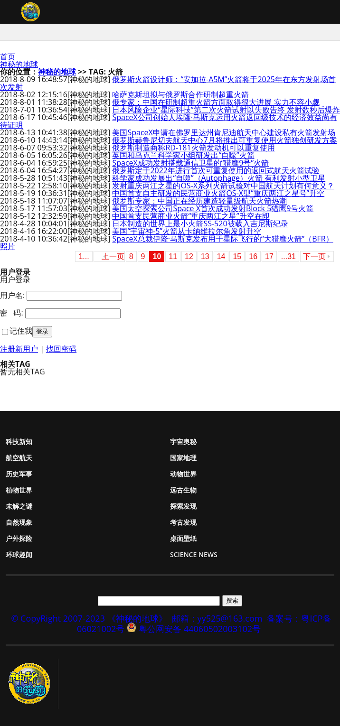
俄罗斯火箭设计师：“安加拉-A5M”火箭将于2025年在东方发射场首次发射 (168, 83)
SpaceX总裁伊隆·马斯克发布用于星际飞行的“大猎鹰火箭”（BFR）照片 (166, 242)
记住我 (20, 331)
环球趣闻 (19, 554)
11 (173, 256)
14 (221, 256)
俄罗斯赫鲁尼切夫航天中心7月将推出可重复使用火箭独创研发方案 (224, 140)
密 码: (11, 312)
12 (189, 256)
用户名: (12, 295)
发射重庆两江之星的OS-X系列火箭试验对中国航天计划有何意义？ (223, 185)
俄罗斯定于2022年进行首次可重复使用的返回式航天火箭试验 (216, 170)
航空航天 (19, 457)
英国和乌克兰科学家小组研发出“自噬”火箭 (183, 155)
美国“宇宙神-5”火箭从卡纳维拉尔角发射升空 (186, 231)
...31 (288, 256)
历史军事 (19, 473)
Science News (193, 554)
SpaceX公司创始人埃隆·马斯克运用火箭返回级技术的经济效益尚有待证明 (168, 121)
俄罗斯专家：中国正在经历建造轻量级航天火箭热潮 (199, 200)
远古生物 (183, 489)
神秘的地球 (19, 64)
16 (253, 256)
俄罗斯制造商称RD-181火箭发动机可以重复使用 (193, 147)
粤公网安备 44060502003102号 (200, 628)
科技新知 (19, 441)
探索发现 (183, 506)
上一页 (113, 256)
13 (205, 256)
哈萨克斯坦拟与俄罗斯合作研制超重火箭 (180, 94)
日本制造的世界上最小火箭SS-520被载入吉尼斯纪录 (200, 223)
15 (237, 256)
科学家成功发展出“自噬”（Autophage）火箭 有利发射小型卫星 (218, 178)
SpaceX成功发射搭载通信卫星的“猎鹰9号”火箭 (190, 163)
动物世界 (183, 473)
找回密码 (61, 349)
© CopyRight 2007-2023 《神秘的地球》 (89, 618)
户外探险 (19, 538)
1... (83, 256)
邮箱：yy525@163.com (217, 618)
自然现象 (19, 522)
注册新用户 (19, 349)
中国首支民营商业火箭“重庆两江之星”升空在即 (190, 216)
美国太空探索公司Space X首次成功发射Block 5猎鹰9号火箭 (212, 208)
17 (269, 256)
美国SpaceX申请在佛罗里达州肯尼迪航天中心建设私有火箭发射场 (223, 132)
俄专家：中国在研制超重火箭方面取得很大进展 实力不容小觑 (215, 102)
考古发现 (183, 522)
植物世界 (19, 489)
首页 (7, 56)
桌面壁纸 (183, 538)
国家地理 (183, 457)
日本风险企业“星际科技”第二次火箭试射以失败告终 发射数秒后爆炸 (226, 109)
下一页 (314, 256)
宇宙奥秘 (183, 441)
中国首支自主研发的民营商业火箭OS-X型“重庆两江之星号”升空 (218, 193)
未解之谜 (19, 506)
